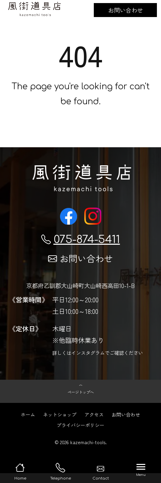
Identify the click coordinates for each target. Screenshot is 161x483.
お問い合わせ (125, 10)
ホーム (28, 424)
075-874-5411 (80, 239)
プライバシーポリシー (80, 435)
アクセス (94, 424)
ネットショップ (59, 424)
